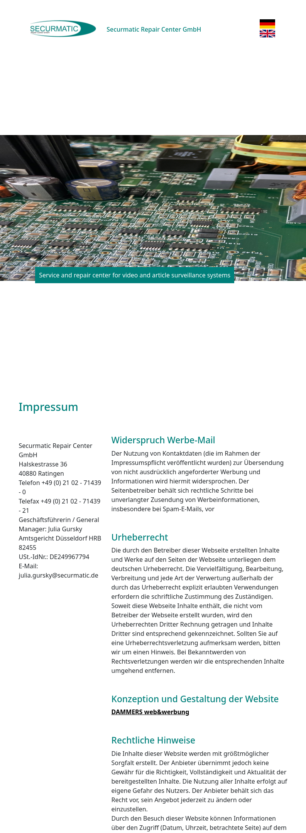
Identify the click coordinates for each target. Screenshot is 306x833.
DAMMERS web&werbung (150, 712)
